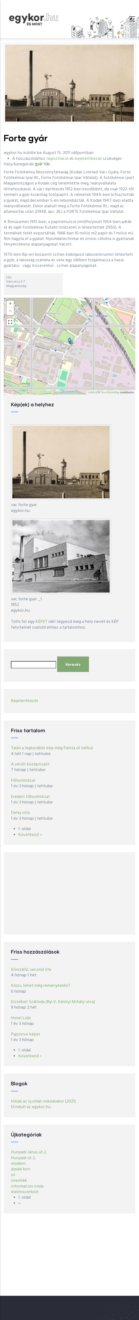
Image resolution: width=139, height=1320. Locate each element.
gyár (39, 164)
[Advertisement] (69, 893)
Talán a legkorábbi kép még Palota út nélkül (52, 748)
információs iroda (27, 1186)
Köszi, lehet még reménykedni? (40, 985)
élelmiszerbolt (25, 1192)
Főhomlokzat (23, 780)
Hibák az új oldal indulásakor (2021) (43, 1101)
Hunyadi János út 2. (29, 1152)
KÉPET (41, 621)
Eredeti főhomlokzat (30, 796)
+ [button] (10, 304)
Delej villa (20, 812)
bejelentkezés (88, 158)
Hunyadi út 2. (23, 1158)
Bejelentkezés (24, 700)
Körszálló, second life (31, 969)
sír (13, 1175)
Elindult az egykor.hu (31, 1107)
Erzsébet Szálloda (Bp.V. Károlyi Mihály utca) (53, 1001)
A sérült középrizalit (30, 764)
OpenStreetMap (110, 392)
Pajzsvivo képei (25, 1034)
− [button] (10, 311)
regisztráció (57, 158)
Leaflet (92, 392)
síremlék (19, 1180)
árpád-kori (20, 1169)
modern (18, 1163)
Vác (46, 164)
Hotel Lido (21, 1018)
